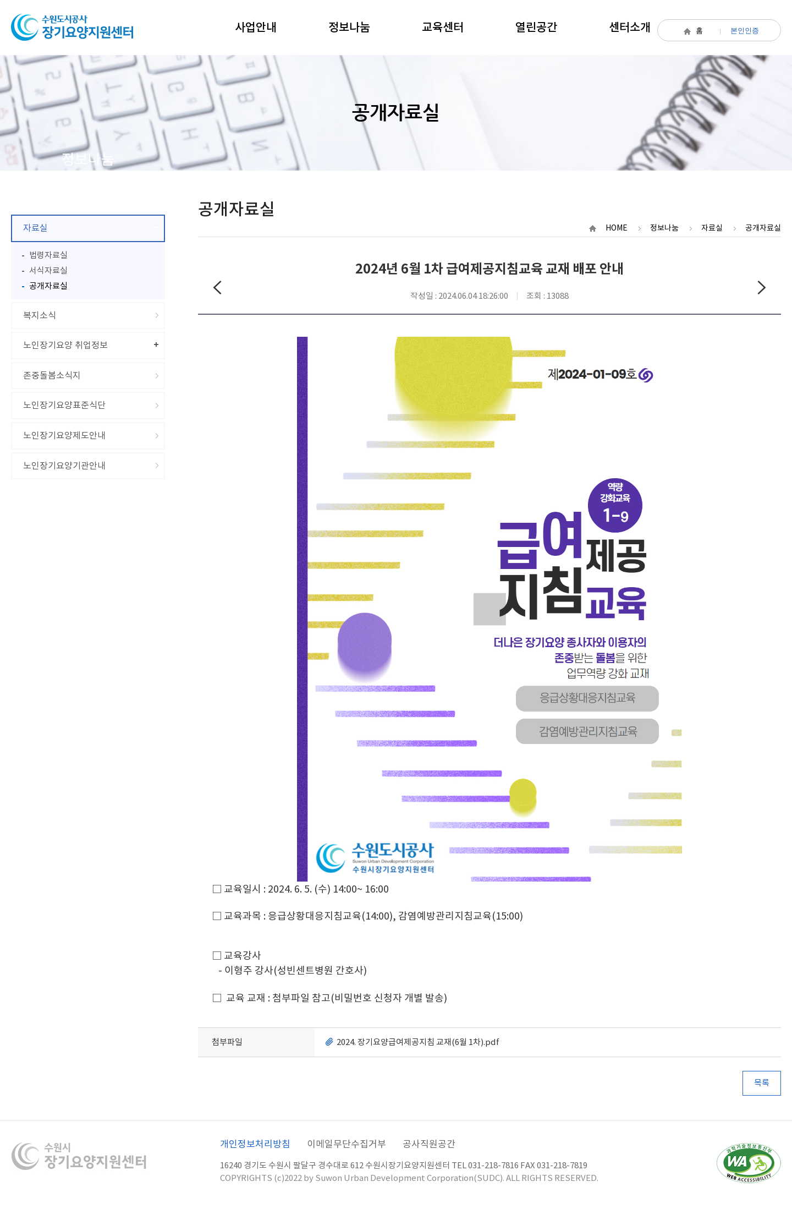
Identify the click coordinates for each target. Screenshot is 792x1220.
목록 (761, 1082)
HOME (617, 228)
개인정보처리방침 (255, 1144)
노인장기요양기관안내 (64, 465)
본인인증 (744, 30)
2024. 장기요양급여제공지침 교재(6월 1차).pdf (418, 1042)
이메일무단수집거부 (346, 1144)
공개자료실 (48, 286)
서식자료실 (48, 270)
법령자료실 (48, 255)
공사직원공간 (429, 1144)
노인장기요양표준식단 (64, 405)
